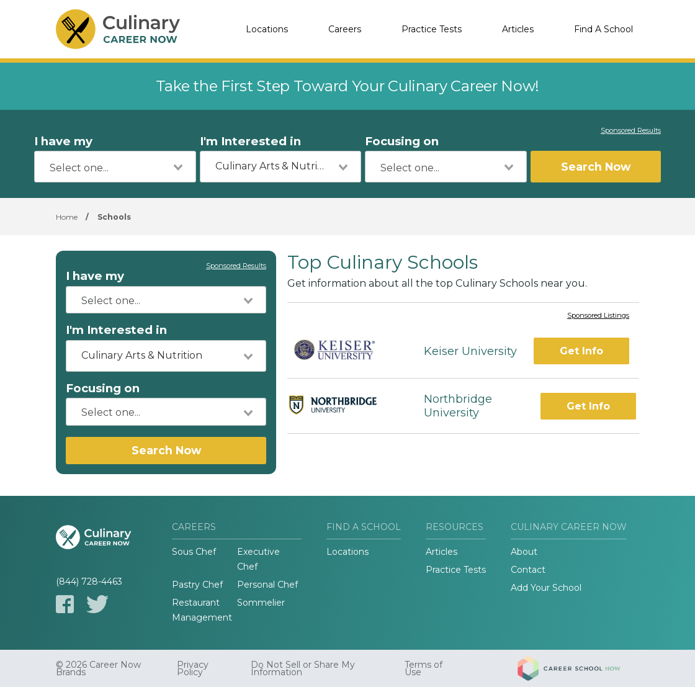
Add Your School (546, 587)
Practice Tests (431, 29)
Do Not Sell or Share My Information (303, 668)
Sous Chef (194, 551)
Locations (267, 29)
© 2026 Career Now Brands (98, 668)
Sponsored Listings (598, 316)
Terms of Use (423, 668)
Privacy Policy (192, 668)
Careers (344, 29)
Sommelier (261, 602)
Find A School (603, 29)
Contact (528, 569)
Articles (518, 29)
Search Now (595, 166)
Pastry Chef (197, 584)
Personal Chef (267, 584)
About (524, 551)
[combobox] (115, 166)
